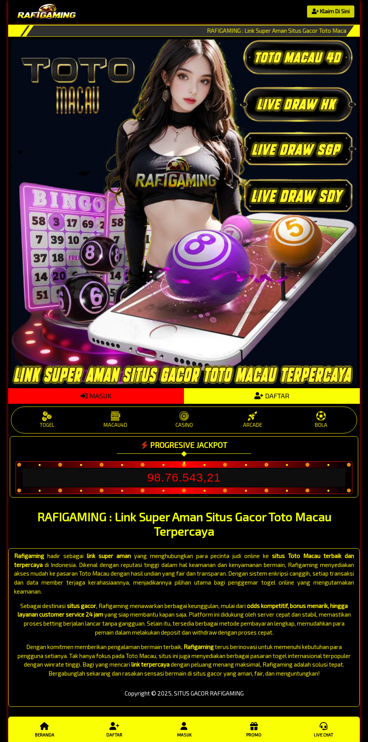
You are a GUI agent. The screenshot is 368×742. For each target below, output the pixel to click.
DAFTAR (271, 395)
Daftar (114, 729)
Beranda (45, 729)
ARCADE (252, 419)
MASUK (96, 395)
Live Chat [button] (323, 729)
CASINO (184, 419)
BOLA (321, 419)
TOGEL (47, 419)
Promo (254, 729)
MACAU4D (115, 419)
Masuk (184, 729)
